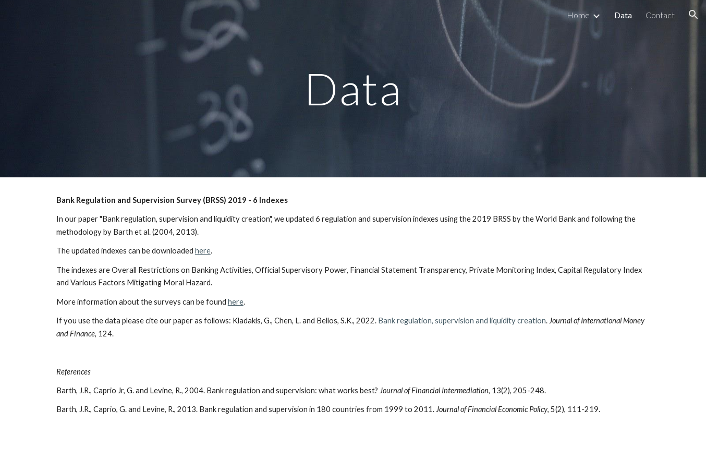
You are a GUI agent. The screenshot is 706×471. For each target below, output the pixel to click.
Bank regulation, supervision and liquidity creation (462, 320)
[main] (353, 88)
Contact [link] (660, 15)
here (203, 250)
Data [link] (623, 15)
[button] (693, 14)
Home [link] (578, 15)
